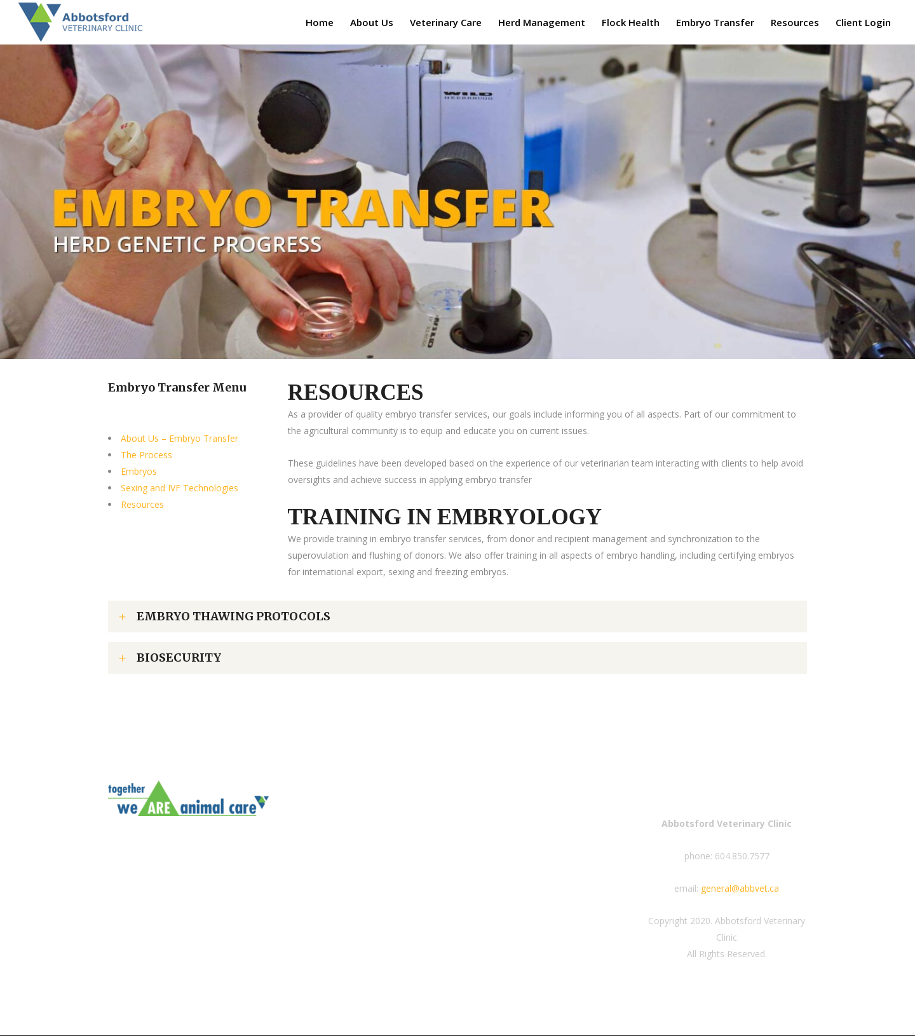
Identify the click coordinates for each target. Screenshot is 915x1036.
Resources (142, 504)
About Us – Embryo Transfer (179, 438)
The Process (146, 455)
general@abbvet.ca (740, 888)
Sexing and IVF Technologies (179, 488)
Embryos (139, 471)
